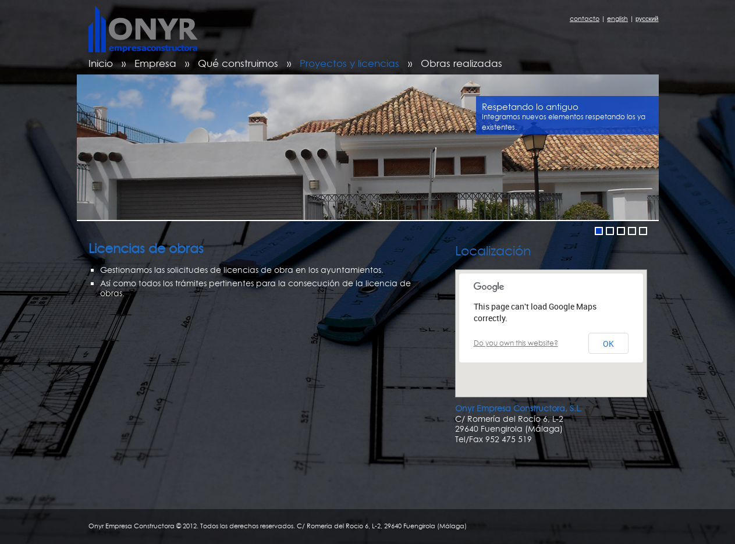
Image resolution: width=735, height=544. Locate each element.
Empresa (155, 63)
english (617, 18)
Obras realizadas (461, 63)
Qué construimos (238, 63)
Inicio (100, 63)
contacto (584, 18)
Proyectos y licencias (349, 63)
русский (646, 18)
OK (608, 343)
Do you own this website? (516, 343)
